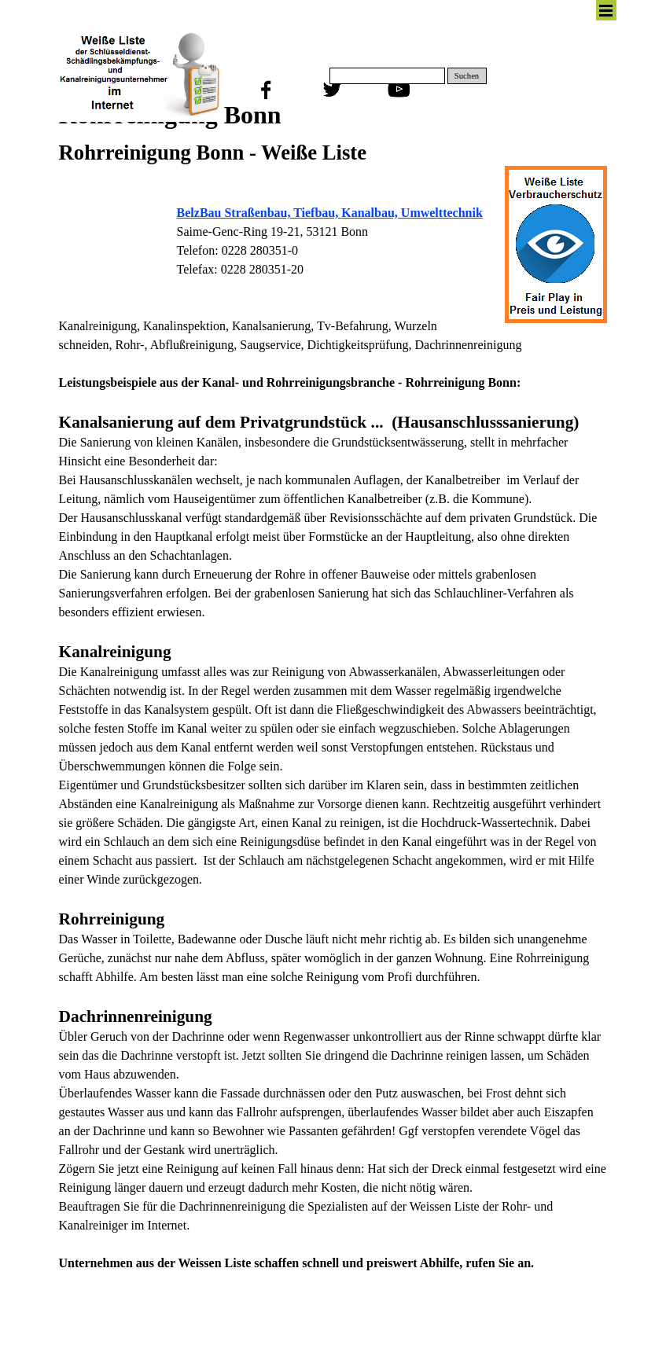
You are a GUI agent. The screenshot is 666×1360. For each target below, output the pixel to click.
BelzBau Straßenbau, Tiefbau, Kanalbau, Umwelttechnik (330, 212)
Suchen (466, 76)
